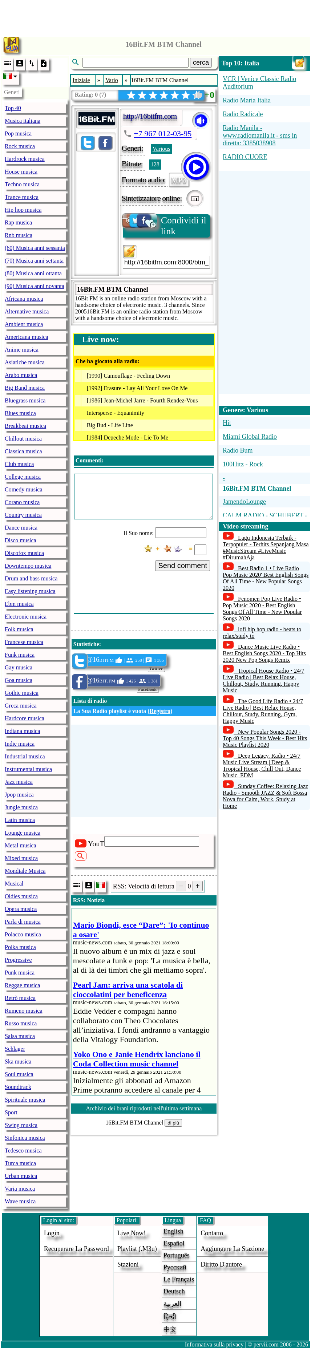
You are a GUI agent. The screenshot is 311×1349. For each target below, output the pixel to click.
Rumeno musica (24, 1011)
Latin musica (20, 820)
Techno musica (22, 184)
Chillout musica (23, 439)
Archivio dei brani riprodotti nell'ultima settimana (144, 1108)
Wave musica (20, 1201)
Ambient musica (24, 324)
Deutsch (174, 1291)
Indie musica (20, 744)
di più (173, 1123)
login (52, 1233)
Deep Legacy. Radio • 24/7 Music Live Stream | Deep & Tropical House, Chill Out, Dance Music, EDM (262, 765)
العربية (172, 1303)
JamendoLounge (244, 501)
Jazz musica (19, 782)
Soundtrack (18, 1087)
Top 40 (13, 108)
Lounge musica (22, 833)
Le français (178, 1279)
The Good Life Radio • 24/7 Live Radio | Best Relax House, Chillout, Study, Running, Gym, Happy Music (263, 711)
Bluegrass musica (25, 400)
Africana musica (24, 299)
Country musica (23, 515)
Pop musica (18, 133)
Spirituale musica (25, 1100)
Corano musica (22, 502)
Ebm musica (19, 604)
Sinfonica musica (25, 1138)
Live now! (131, 1233)
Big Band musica (25, 388)
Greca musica (21, 705)
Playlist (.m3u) (137, 1248)
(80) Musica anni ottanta (33, 273)
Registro (160, 711)
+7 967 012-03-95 (162, 133)
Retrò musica (20, 998)
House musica (21, 172)
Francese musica (24, 642)
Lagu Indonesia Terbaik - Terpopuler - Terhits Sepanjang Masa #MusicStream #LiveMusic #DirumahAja (266, 547)
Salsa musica (20, 1036)
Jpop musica (19, 794)
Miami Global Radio (250, 436)
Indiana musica (22, 731)
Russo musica (21, 1023)
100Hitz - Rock (243, 464)
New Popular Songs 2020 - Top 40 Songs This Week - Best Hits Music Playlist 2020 (265, 738)
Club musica (19, 464)
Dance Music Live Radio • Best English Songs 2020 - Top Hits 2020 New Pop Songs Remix (264, 653)
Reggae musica (22, 985)
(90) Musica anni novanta (34, 286)
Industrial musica (25, 756)
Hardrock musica (25, 159)
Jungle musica (21, 807)
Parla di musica (23, 922)
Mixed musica (21, 858)
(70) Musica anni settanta (34, 261)
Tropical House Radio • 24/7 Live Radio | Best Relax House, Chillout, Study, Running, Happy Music (263, 680)
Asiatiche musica (25, 362)
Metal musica (20, 845)
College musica (23, 477)
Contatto (212, 1233)
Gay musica (18, 667)
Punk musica (20, 972)
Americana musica (26, 337)
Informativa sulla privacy (214, 1344)
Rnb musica (18, 235)
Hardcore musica (24, 718)
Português (176, 1255)
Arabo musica (21, 375)
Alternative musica (27, 311)
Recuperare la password (76, 1248)
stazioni (128, 1264)
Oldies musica (21, 896)
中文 (170, 1329)
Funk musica (20, 655)
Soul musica (19, 1074)
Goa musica (18, 680)
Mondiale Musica (25, 871)
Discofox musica (24, 553)
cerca (201, 62)
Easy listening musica (30, 591)
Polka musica (20, 947)
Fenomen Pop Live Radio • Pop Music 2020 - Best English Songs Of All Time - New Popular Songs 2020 (262, 608)
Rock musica (20, 146)
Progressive (18, 960)
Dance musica (21, 527)
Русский (174, 1267)
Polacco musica (23, 934)
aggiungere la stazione (232, 1248)
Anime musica (22, 350)
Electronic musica (26, 616)
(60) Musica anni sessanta (35, 248)
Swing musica (21, 1125)
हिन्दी (169, 1316)
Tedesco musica (23, 1150)
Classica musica (23, 451)
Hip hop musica (23, 210)
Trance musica (22, 197)
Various (161, 149)
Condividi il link (164, 225)
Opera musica (21, 909)
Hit (227, 422)
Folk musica (19, 629)
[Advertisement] (155, 16)
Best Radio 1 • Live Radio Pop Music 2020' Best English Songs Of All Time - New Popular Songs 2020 (265, 578)
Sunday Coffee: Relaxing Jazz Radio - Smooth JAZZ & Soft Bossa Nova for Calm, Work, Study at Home (265, 796)
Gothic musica (22, 693)
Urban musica (21, 1176)
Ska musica (18, 1061)
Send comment (182, 566)
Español (174, 1243)
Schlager (15, 1049)
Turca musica (20, 1163)
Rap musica (18, 222)
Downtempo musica (28, 566)
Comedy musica (24, 489)
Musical (14, 883)
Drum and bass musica (31, 578)
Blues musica (20, 413)
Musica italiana (22, 121)
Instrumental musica (28, 769)
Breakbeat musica (25, 426)
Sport (11, 1112)
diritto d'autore (221, 1264)
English (173, 1231)
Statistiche (86, 644)
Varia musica (20, 1189)
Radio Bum (238, 450)
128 (155, 164)
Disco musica (20, 540)
